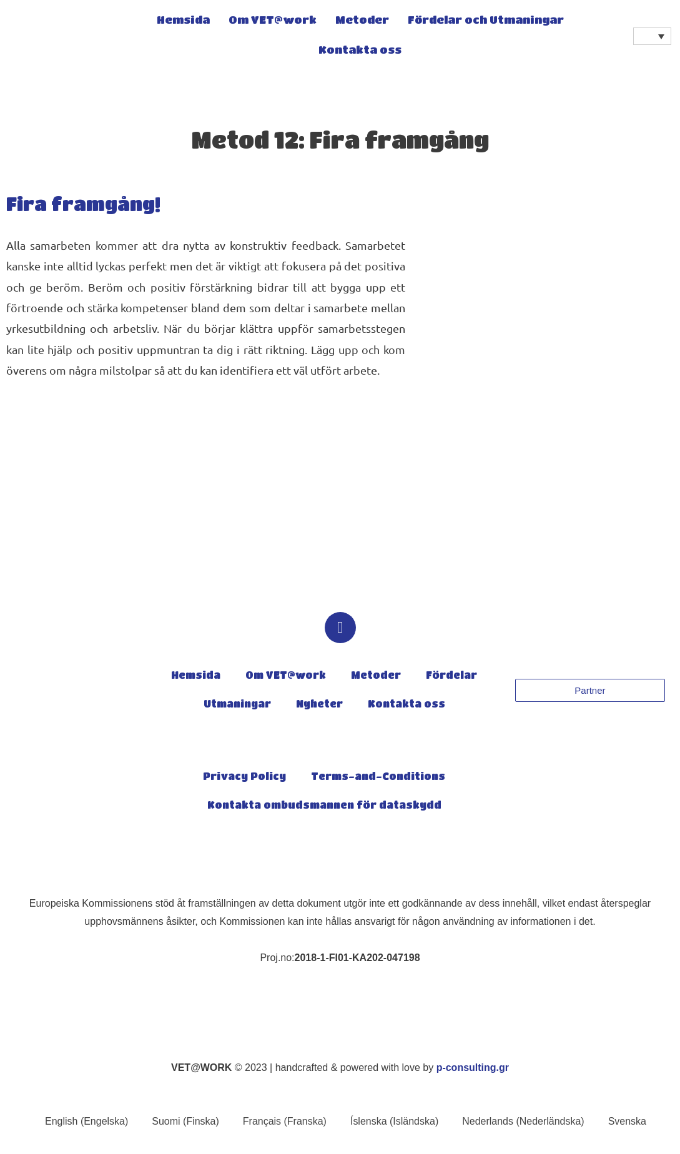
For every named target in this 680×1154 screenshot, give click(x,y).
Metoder (362, 21)
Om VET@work (273, 21)
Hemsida (183, 21)
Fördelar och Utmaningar (486, 21)
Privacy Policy (244, 777)
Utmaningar (237, 705)
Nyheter (319, 705)
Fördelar (451, 676)
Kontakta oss (360, 51)
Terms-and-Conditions (378, 777)
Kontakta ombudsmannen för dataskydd (324, 806)
